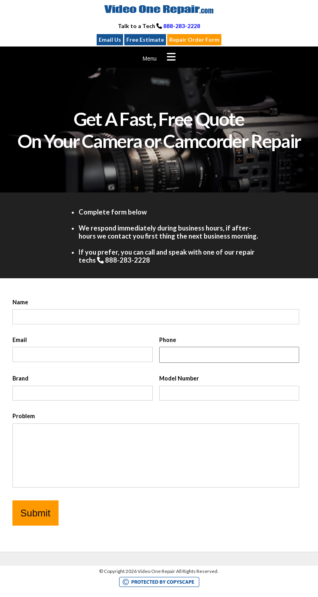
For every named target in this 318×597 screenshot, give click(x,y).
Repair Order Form (194, 39)
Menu (149, 58)
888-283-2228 (181, 25)
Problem (23, 416)
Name (20, 302)
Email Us (110, 39)
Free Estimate (145, 39)
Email (19, 339)
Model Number (179, 378)
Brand (20, 378)
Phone (167, 339)
